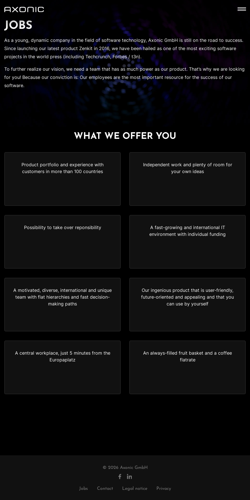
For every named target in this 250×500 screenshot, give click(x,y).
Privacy (163, 488)
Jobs (83, 488)
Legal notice (134, 488)
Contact (105, 488)
